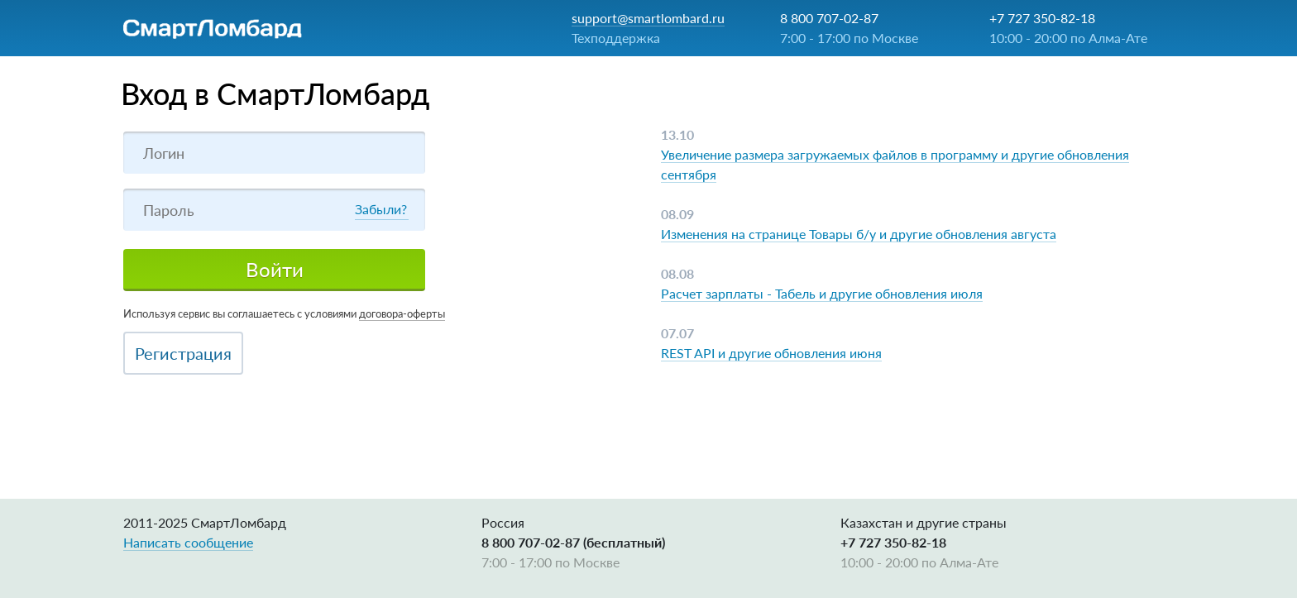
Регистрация (183, 353)
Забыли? (381, 209)
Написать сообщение (188, 542)
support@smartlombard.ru (648, 18)
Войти (275, 269)
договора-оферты (402, 313)
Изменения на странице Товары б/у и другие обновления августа (858, 234)
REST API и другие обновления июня (771, 353)
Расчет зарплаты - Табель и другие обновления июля (822, 293)
